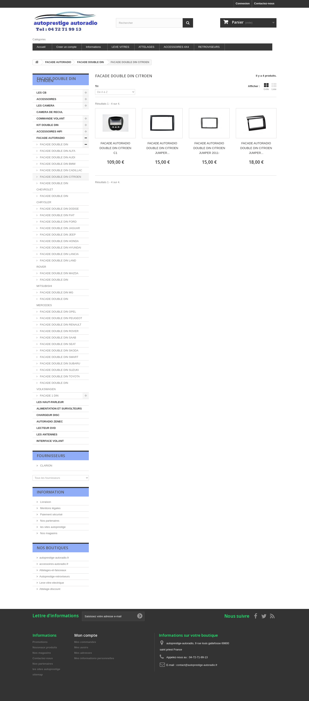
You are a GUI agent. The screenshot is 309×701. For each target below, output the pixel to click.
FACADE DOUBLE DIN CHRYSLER (52, 199)
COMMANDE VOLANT (50, 118)
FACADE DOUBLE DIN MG (56, 292)
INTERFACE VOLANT (50, 440)
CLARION (45, 465)
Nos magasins (48, 533)
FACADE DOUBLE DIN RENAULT (60, 324)
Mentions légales (49, 508)
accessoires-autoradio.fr (53, 563)
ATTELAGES (146, 46)
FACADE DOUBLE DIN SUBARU (59, 363)
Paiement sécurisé (51, 514)
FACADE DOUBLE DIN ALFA (57, 150)
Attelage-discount (49, 589)
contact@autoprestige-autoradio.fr (196, 665)
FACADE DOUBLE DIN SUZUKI (59, 369)
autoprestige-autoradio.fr (54, 557)
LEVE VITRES (120, 46)
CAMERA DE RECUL (49, 112)
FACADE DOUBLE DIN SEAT (57, 344)
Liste (273, 86)
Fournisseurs (51, 455)
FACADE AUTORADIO (50, 137)
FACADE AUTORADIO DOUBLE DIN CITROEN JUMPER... (162, 148)
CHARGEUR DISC (47, 415)
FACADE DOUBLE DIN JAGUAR (59, 228)
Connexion (243, 3)
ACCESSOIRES (46, 99)
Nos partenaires (49, 520)
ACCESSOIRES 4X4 (176, 46)
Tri (96, 86)
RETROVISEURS (209, 46)
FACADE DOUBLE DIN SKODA (58, 350)
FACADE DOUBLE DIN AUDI (57, 157)
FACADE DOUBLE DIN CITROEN (60, 176)
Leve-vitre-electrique (51, 582)
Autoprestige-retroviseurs (54, 576)
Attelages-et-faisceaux (52, 570)
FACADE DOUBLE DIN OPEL (57, 311)
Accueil (41, 46)
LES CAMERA (45, 105)
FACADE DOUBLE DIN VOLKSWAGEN (52, 386)
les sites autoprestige (52, 527)
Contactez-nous (264, 3)
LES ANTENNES (46, 434)
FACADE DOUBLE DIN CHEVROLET (52, 186)
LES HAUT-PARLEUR (50, 402)
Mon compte (85, 635)
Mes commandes (85, 642)
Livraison (45, 501)
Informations (93, 46)
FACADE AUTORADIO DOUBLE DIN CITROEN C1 (115, 148)
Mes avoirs (81, 647)
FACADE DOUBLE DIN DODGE (59, 208)
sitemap (38, 674)
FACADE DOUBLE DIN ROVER (59, 331)
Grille (266, 86)
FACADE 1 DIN (48, 395)
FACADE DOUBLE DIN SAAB (57, 337)
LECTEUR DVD (46, 428)
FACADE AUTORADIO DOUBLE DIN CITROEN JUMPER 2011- (209, 148)
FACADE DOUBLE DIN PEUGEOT (60, 318)
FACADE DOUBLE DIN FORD (58, 221)
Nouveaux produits (45, 647)
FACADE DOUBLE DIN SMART (58, 357)
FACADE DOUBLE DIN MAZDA (58, 273)
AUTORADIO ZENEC (49, 421)
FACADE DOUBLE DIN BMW (57, 163)
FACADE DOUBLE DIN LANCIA (59, 254)
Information (50, 491)
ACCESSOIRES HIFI (49, 131)
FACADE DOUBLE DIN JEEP (57, 234)
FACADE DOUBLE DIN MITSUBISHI (52, 283)
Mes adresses (83, 652)
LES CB (41, 92)
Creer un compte (66, 46)
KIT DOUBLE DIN (47, 125)
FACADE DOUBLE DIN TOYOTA (59, 376)
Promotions (40, 642)
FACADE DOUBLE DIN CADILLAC (60, 170)
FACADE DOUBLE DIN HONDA (59, 241)
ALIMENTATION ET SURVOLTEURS (59, 408)
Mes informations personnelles (94, 658)
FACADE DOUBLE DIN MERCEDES (52, 302)
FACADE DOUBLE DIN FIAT (57, 215)
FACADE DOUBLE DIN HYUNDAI (60, 247)
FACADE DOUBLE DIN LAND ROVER (56, 263)
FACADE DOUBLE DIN (53, 144)
